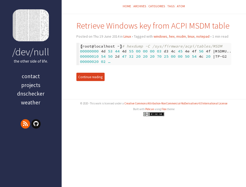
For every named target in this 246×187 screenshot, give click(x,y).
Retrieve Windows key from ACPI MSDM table (152, 25)
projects (30, 85)
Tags (171, 6)
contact (31, 76)
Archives (139, 6)
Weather (30, 102)
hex (172, 36)
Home (127, 6)
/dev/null (30, 51)
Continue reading (90, 77)
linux (191, 36)
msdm (181, 36)
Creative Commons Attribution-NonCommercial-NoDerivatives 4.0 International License (175, 103)
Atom (181, 6)
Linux (127, 36)
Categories (156, 6)
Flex (164, 109)
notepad (202, 36)
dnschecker (31, 93)
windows (160, 36)
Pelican (149, 109)
